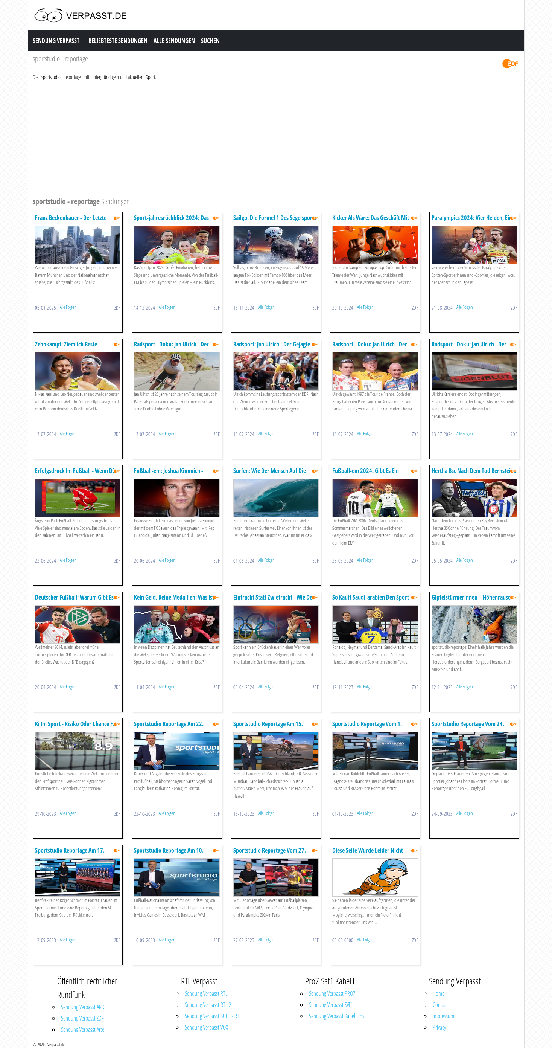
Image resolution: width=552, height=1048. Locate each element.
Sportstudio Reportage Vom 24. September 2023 (468, 727)
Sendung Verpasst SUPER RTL (213, 1016)
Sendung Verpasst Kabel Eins (336, 1016)
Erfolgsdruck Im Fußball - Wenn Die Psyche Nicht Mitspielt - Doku (76, 474)
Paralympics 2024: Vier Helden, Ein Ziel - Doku (472, 221)
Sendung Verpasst (56, 41)
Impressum (443, 1016)
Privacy (439, 1027)
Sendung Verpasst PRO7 (332, 993)
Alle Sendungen (174, 41)
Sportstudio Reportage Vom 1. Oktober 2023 (367, 727)
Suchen (210, 41)
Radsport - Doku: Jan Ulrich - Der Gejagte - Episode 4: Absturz (469, 347)
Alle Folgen (68, 307)
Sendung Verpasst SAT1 (331, 1005)
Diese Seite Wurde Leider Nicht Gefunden (367, 854)
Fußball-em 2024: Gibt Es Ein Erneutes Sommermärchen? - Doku (372, 474)
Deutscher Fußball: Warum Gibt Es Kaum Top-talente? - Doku (74, 601)
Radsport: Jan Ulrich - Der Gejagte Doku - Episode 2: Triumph (271, 347)
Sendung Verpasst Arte (82, 1029)
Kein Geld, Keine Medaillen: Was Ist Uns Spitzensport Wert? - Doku (174, 601)
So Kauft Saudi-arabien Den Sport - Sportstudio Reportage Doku (372, 601)
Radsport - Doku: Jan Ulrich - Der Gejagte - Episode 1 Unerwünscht (172, 347)
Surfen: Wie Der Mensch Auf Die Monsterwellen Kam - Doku (269, 474)
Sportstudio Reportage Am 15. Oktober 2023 (268, 727)
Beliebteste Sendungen (118, 41)
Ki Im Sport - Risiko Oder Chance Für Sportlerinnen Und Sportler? (76, 727)
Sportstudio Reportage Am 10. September (169, 854)
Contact (440, 1005)
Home (438, 993)
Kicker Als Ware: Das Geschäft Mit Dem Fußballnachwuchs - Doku (370, 221)
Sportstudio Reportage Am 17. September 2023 (70, 854)
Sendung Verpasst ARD (83, 1007)
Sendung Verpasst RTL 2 (208, 1005)
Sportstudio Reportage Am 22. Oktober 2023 (169, 727)
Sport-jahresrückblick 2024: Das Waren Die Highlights (171, 221)
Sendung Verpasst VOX (206, 1027)
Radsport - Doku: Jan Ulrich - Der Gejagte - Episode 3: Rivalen (369, 347)
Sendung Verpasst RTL (206, 993)
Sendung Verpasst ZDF (82, 1018)
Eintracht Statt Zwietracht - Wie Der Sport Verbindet (274, 601)
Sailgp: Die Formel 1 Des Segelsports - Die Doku (274, 221)
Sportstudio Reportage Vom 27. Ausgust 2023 (269, 854)
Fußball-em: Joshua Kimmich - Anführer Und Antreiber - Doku (169, 474)
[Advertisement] (258, 137)
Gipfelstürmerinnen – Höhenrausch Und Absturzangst (472, 601)
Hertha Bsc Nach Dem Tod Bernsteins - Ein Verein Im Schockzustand (474, 474)
